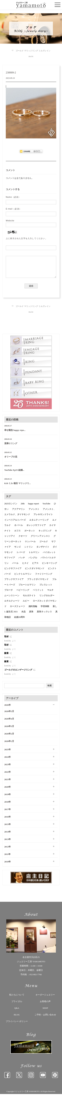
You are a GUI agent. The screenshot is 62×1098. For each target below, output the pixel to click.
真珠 (31, 615)
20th (22, 507)
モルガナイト (29, 599)
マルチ (50, 594)
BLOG (17, 1018)
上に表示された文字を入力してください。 (26, 238)
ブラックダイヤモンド (38, 583)
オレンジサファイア (36, 529)
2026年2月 (9, 737)
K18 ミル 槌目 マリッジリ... (17, 487)
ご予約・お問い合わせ (45, 1018)
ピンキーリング (49, 567)
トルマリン (34, 556)
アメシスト (34, 513)
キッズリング (45, 534)
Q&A (16, 1012)
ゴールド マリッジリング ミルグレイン (33, 51)
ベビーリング (22, 594)
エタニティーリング (39, 524)
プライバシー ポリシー (17, 1025)
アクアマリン (18, 513)
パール (15, 567)
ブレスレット (45, 588)
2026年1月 (9, 745)
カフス (17, 534)
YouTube (46, 507)
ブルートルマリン (27, 588)
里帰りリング (10, 447)
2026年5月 (9, 715)
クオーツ (23, 540)
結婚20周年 (19, 621)
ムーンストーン (11, 599)
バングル (33, 561)
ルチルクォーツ (11, 605)
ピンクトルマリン (22, 578)
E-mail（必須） (13, 209)
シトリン (28, 550)
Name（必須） (13, 197)
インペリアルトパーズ (15, 524)
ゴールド (43, 545)
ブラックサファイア (14, 583)
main (31, 56)
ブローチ (8, 594)
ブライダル (16, 1005)
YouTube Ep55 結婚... (14, 474)
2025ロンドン (10, 507)
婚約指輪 (33, 610)
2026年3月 (9, 730)
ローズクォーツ (17, 610)
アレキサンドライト (43, 518)
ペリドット (38, 594)
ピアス (35, 567)
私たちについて (16, 998)
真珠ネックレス (44, 615)
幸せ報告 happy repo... (14, 434)
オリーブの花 (10, 460)
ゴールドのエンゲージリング (18, 673)
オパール (18, 529)
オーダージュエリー (45, 998)
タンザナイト (42, 550)
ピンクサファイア (12, 572)
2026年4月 (9, 722)
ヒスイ (25, 567)
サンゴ (17, 550)
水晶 (23, 615)
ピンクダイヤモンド (34, 572)
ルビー (26, 605)
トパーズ (20, 556)
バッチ (22, 561)
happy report (33, 507)
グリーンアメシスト (40, 540)
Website (10, 221)
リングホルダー (46, 599)
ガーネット (29, 534)
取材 (6, 640)
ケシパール (30, 545)
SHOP (45, 1012)
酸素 (6, 657)
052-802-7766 (35, 978)
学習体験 (45, 610)
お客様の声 (45, 1005)
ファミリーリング (43, 578)
